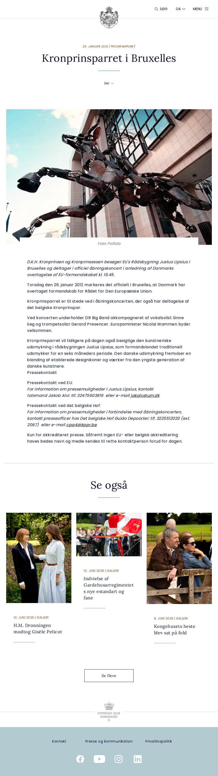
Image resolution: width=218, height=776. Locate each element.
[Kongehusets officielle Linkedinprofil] (138, 760)
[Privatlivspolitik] (159, 741)
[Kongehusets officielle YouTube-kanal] (99, 760)
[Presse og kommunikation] (109, 741)
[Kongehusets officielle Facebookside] (80, 760)
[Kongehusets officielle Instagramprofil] (119, 760)
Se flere (113, 675)
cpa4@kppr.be (81, 425)
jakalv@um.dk (145, 395)
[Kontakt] (59, 741)
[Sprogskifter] (178, 9)
